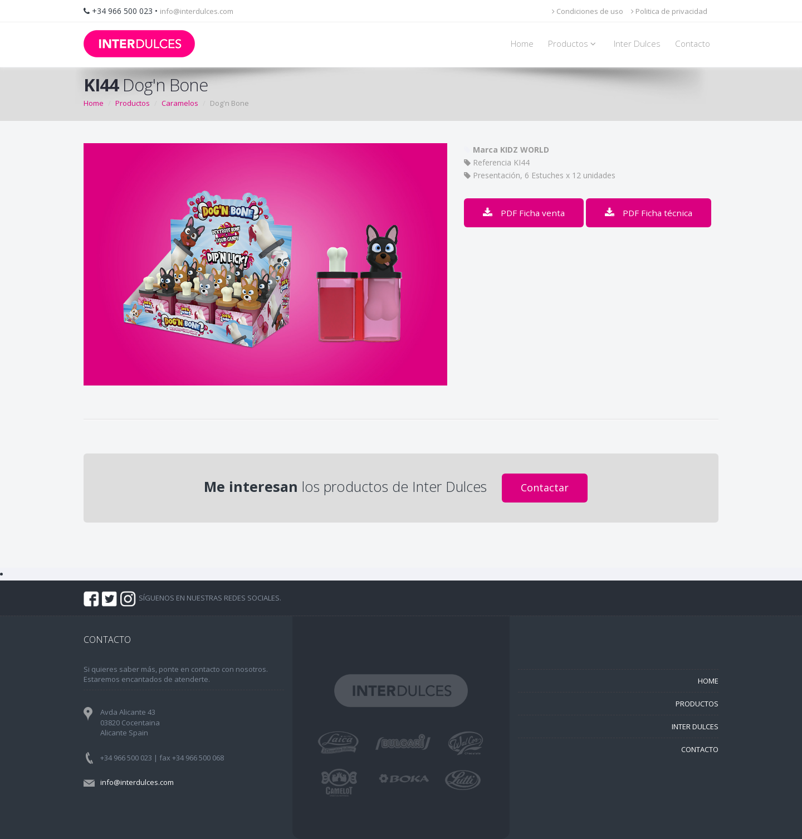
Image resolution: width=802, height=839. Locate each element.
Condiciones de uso (587, 11)
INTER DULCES (695, 726)
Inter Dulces (637, 44)
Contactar (545, 487)
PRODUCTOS (697, 704)
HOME (708, 681)
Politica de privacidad (669, 11)
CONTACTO (699, 749)
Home (522, 44)
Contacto (692, 44)
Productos (573, 44)
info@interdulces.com (196, 11)
